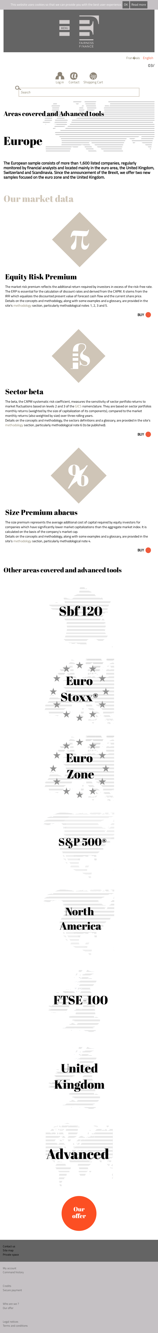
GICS (78, 406)
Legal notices (10, 1321)
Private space (11, 1254)
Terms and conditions (15, 1325)
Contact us (9, 1246)
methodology (22, 305)
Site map (8, 1250)
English (148, 57)
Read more (138, 4)
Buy (141, 314)
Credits (7, 1286)
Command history (13, 1272)
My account (9, 1268)
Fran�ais (133, 57)
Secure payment (12, 1290)
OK (126, 4)
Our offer (8, 1308)
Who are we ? (11, 1303)
